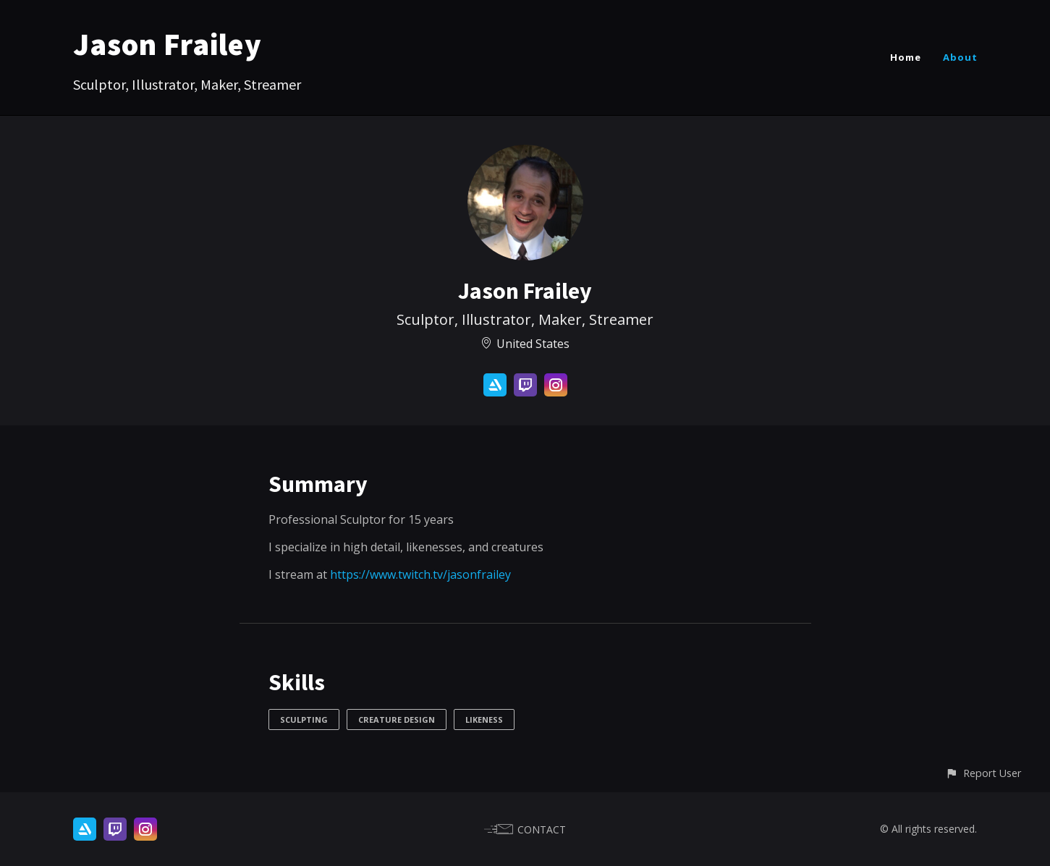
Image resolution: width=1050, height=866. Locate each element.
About (960, 57)
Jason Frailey (167, 44)
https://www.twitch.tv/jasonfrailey (420, 574)
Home (905, 57)
